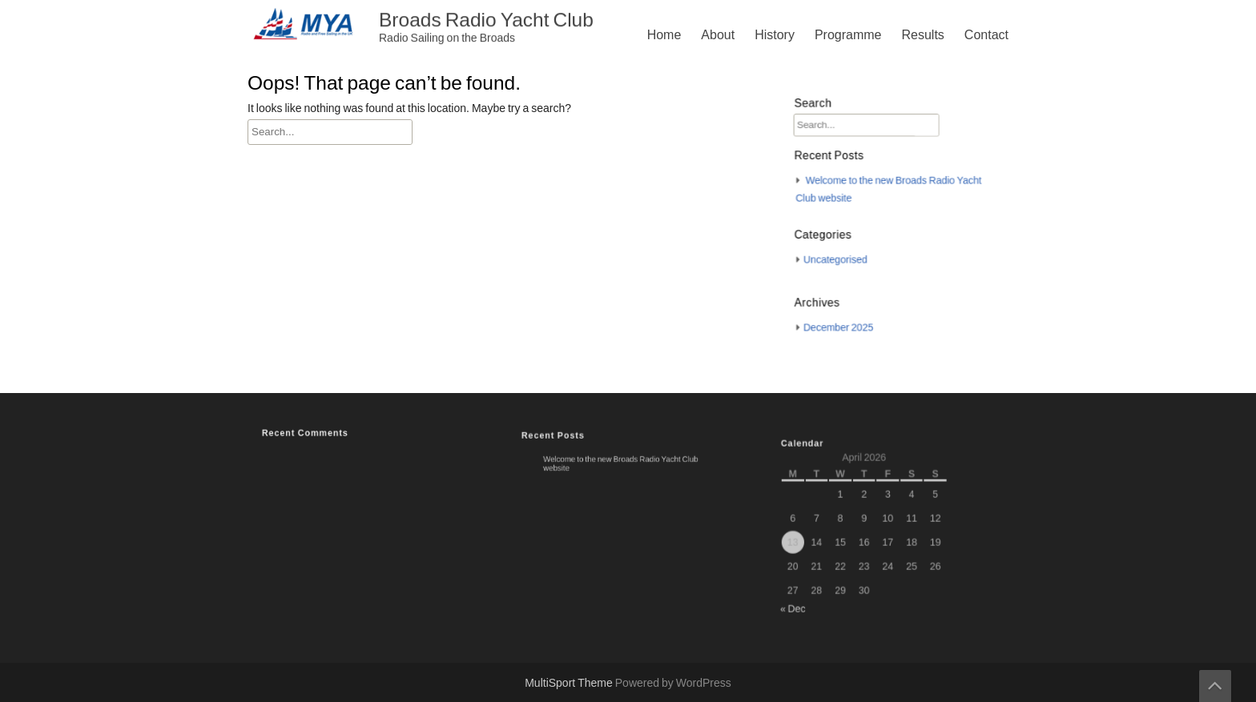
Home (664, 35)
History (775, 35)
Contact (986, 35)
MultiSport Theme (570, 683)
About (718, 35)
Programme (848, 35)
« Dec (809, 594)
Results (923, 35)
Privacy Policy (789, 351)
